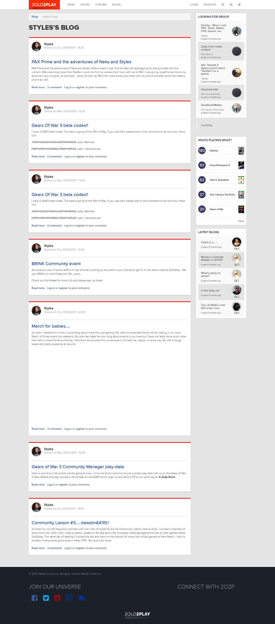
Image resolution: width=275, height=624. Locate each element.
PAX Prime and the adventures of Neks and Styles (81, 62)
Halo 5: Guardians (219, 180)
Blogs (116, 4)
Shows (85, 4)
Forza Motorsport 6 (220, 165)
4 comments (54, 548)
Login (194, 4)
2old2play (206, 125)
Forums (101, 4)
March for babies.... (51, 326)
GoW (96, 477)
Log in (68, 87)
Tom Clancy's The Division (223, 194)
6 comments (54, 156)
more (241, 221)
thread (53, 280)
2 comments (54, 87)
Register (210, 4)
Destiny (214, 150)
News (71, 4)
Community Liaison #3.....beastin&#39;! (70, 523)
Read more (38, 87)
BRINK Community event (56, 263)
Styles (48, 44)
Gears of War (216, 209)
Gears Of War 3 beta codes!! (60, 125)
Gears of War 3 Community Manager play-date (78, 467)
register (80, 87)
